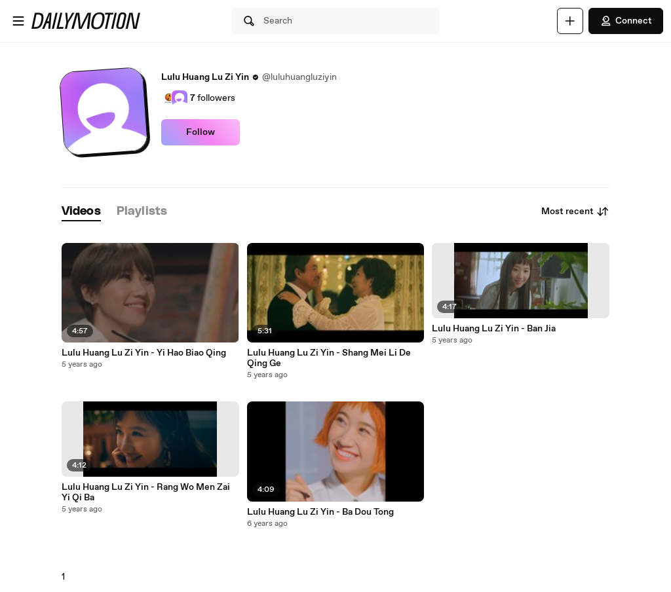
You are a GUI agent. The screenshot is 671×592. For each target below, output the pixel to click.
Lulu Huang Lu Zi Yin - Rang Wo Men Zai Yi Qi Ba (146, 492)
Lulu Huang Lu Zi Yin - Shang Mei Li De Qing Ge (329, 358)
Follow (200, 132)
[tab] (81, 212)
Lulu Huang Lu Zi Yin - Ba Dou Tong (320, 512)
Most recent (575, 211)
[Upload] (570, 21)
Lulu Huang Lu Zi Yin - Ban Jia (494, 329)
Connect (626, 21)
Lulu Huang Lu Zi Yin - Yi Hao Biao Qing (144, 353)
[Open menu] (18, 21)
